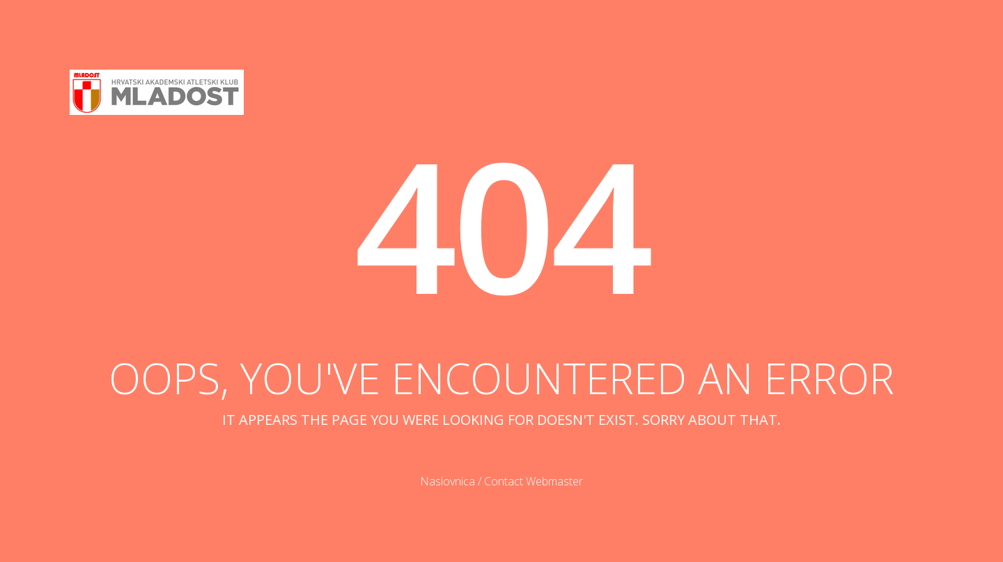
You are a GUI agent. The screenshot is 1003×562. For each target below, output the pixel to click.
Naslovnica (447, 481)
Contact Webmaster (533, 481)
